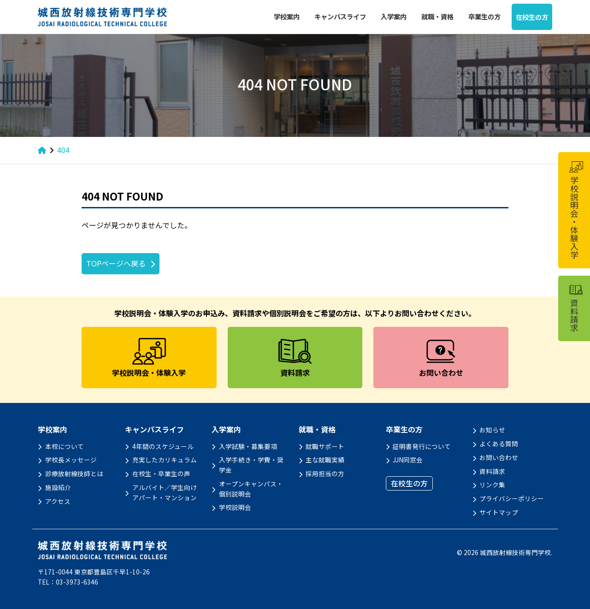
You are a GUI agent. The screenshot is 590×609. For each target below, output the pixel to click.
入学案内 (394, 16)
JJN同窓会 (408, 459)
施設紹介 (58, 487)
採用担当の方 (325, 473)
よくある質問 (498, 443)
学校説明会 (235, 507)
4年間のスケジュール (163, 446)
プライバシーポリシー (511, 498)
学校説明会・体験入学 (575, 210)
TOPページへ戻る (116, 263)
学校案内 (287, 16)
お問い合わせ (498, 457)
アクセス (58, 501)
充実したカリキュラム (164, 459)
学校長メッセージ (71, 459)
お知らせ (492, 429)
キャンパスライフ (340, 16)
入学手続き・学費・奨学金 (251, 464)
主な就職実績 (325, 459)
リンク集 (492, 484)
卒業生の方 (484, 16)
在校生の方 (532, 17)
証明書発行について (422, 446)
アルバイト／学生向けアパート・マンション (164, 492)
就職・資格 (437, 16)
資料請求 (492, 471)
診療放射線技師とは (74, 473)
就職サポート (325, 446)
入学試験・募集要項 (248, 446)
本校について (64, 446)
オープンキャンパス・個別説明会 (251, 488)
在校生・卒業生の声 (161, 473)
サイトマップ (498, 512)
